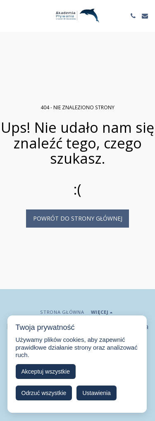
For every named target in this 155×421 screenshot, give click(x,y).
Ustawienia (96, 393)
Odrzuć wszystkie (44, 393)
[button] (9, 15)
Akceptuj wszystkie (45, 371)
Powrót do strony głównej (77, 218)
